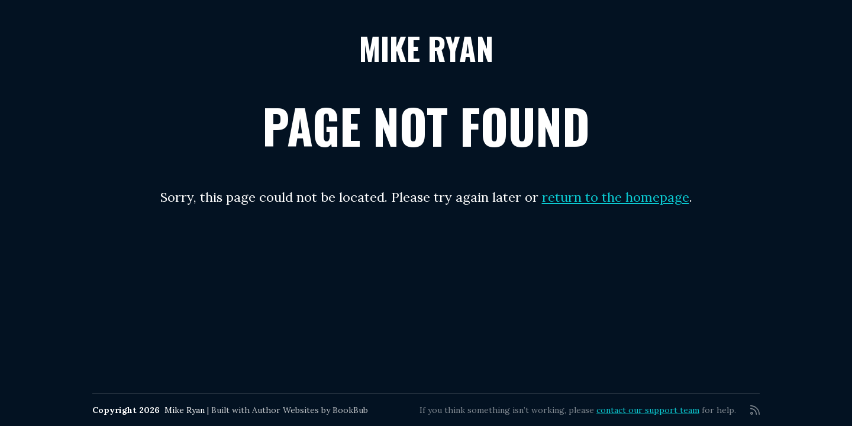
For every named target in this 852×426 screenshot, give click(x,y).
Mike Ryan (426, 48)
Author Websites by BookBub (310, 410)
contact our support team (647, 410)
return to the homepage (615, 197)
